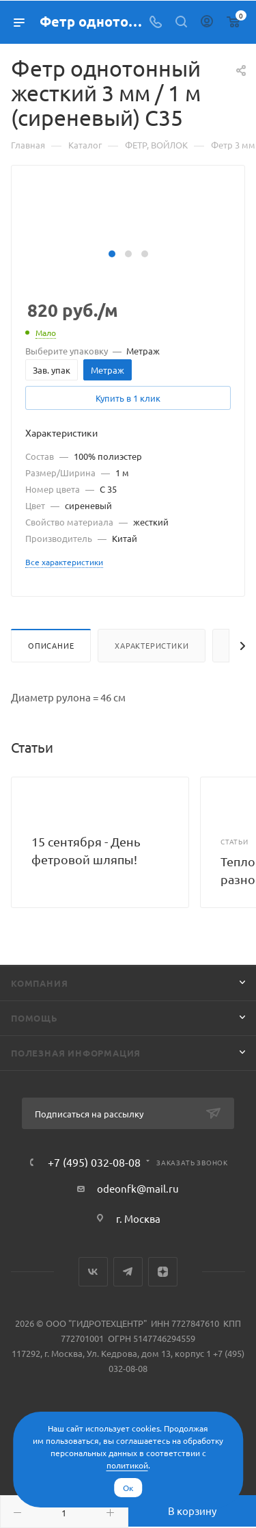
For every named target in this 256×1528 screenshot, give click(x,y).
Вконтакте (93, 1271)
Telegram (128, 1271)
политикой (127, 1465)
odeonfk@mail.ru (138, 1188)
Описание (51, 645)
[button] (112, 254)
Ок (128, 1487)
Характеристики (151, 645)
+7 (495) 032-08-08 (94, 1161)
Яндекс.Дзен (162, 1271)
